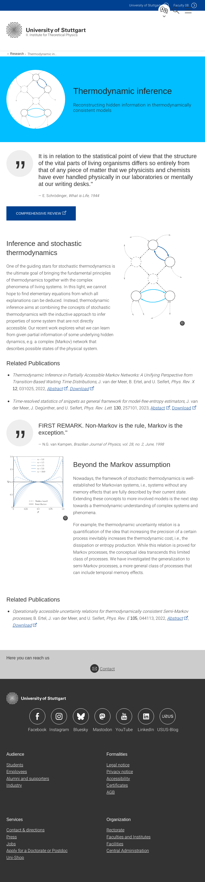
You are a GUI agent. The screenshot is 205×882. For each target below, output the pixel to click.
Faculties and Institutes (129, 836)
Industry (14, 785)
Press (11, 836)
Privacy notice (120, 771)
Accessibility (118, 778)
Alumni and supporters (27, 778)
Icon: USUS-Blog (168, 716)
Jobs (11, 843)
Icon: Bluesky (81, 716)
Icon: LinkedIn (146, 716)
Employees (16, 771)
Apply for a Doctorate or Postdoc (37, 850)
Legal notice (118, 764)
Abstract (55, 388)
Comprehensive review (38, 213)
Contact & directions (25, 829)
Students (14, 764)
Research (17, 54)
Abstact (158, 407)
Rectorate (115, 829)
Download (79, 388)
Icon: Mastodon (102, 716)
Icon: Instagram (59, 716)
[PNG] (152, 276)
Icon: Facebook (37, 716)
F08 (181, 5)
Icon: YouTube (124, 716)
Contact (102, 668)
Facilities (115, 843)
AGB (111, 792)
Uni (145, 5)
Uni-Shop (15, 857)
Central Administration (128, 850)
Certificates (117, 785)
